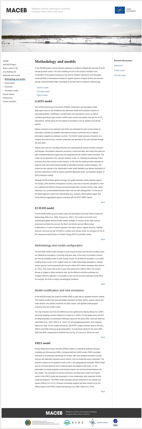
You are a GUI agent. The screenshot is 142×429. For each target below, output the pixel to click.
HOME (6, 61)
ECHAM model (43, 91)
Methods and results (11, 75)
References (8, 98)
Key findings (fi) (9, 72)
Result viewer (8, 94)
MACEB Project (9, 65)
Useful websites (9, 101)
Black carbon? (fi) (10, 68)
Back (103, 202)
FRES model (42, 95)
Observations (10, 83)
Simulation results (11, 91)
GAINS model (42, 88)
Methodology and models (15, 79)
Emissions (9, 87)
